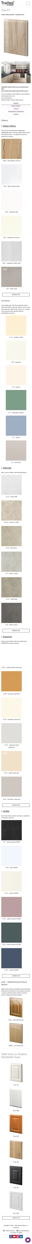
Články (16, 114)
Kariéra (14, 1232)
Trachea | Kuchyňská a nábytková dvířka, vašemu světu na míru (8, 3)
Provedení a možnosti (16, 111)
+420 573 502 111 (10, 1230)
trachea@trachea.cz (24, 1230)
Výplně (16, 109)
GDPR (20, 1232)
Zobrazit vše (16, 294)
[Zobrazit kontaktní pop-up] (28, 1240)
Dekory (16, 103)
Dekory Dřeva (9, 126)
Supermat (7, 637)
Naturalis (7, 468)
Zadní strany (16, 106)
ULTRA (6, 811)
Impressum (16, 1227)
